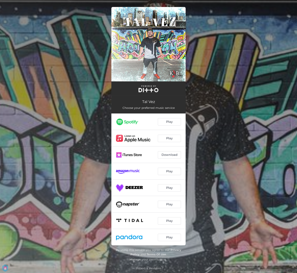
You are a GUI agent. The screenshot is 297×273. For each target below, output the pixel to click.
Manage (135, 259)
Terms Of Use (156, 254)
